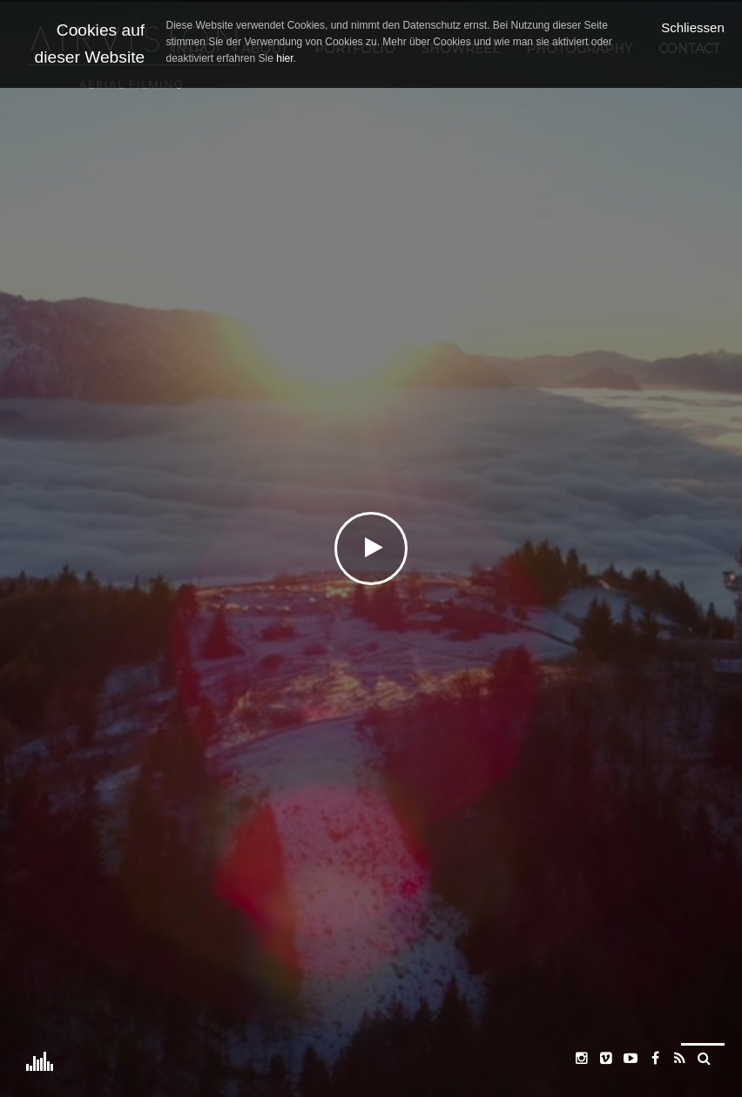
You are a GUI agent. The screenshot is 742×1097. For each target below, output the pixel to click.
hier (284, 58)
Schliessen (693, 27)
